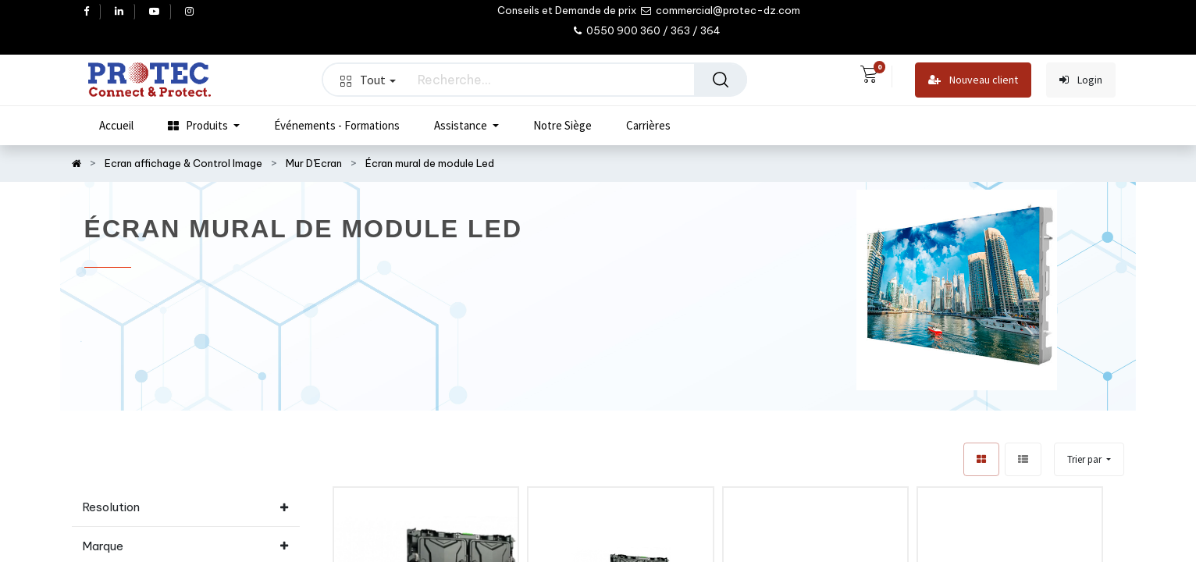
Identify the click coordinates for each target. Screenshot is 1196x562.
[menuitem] (116, 125)
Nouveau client (973, 80)
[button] (1089, 459)
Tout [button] (367, 79)
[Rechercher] (720, 79)
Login (1080, 80)
